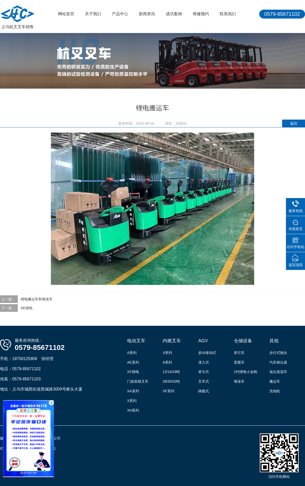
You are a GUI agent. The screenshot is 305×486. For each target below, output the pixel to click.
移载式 (203, 391)
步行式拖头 (278, 353)
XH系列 (133, 410)
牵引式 (203, 372)
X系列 (131, 401)
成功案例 (174, 14)
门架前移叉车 (137, 381)
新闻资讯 (147, 14)
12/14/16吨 (171, 372)
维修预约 (201, 14)
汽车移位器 (278, 362)
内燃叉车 (172, 340)
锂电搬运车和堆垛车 (37, 299)
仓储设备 (243, 340)
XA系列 (133, 391)
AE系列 (133, 362)
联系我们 (228, 14)
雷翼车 (239, 362)
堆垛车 (239, 381)
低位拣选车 (278, 372)
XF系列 (168, 391)
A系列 (131, 353)
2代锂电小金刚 (245, 372)
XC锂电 (133, 372)
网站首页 (66, 14)
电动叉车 (136, 340)
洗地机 (274, 391)
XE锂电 (27, 308)
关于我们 (93, 14)
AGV (203, 340)
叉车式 (203, 381)
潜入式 (203, 362)
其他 (274, 340)
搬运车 (274, 381)
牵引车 (239, 353)
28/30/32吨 (171, 381)
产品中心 (120, 14)
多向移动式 (207, 353)
